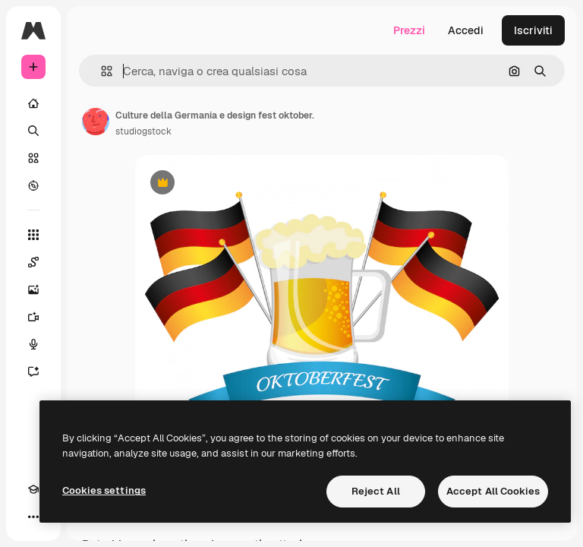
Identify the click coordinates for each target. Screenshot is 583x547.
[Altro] (33, 516)
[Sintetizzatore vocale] (33, 344)
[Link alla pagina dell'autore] (95, 121)
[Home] (33, 103)
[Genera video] (33, 317)
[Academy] (33, 489)
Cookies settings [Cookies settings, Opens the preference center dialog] (104, 490)
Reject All (375, 491)
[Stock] (33, 158)
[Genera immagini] (33, 289)
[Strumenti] (33, 235)
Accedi (466, 30)
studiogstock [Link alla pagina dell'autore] (143, 131)
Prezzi (409, 30)
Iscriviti (533, 30)
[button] (100, 71)
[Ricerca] (33, 131)
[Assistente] (33, 371)
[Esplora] (33, 185)
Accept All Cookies (493, 491)
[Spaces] (33, 262)
